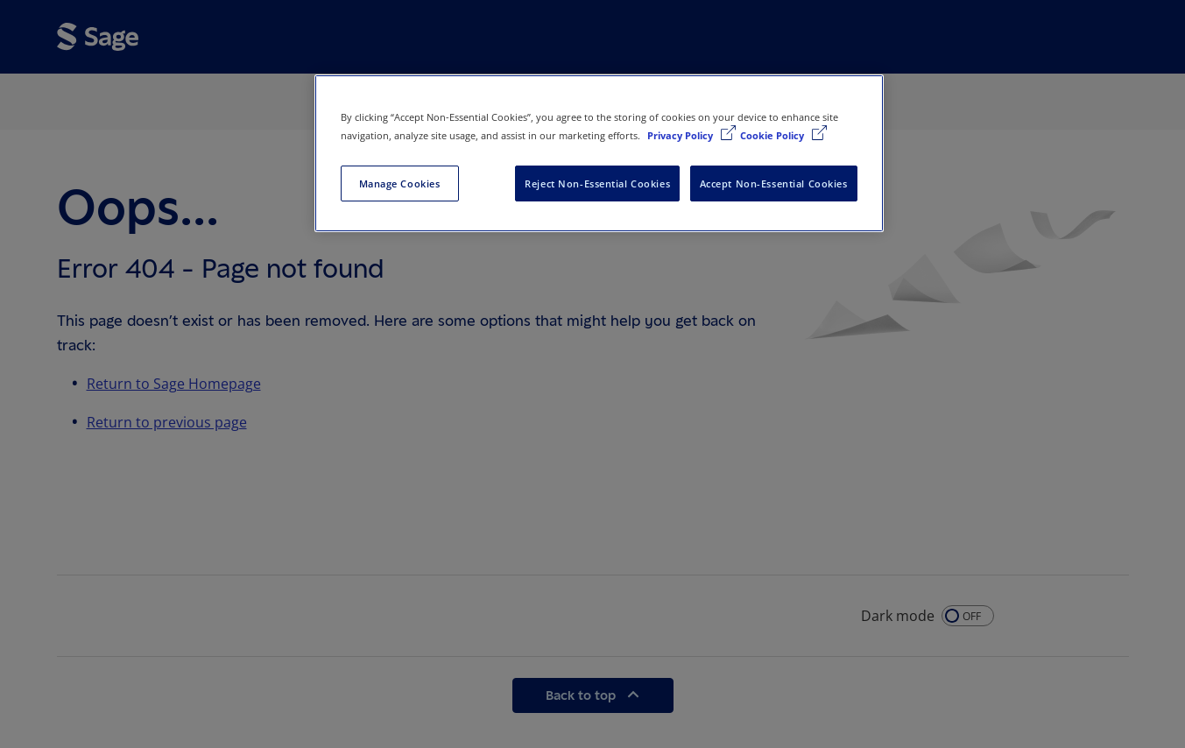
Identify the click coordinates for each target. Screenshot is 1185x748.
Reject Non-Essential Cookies (597, 183)
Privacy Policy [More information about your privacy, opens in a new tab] (681, 135)
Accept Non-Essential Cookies (774, 183)
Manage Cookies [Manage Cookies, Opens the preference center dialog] (400, 183)
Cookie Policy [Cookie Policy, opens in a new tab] (773, 135)
